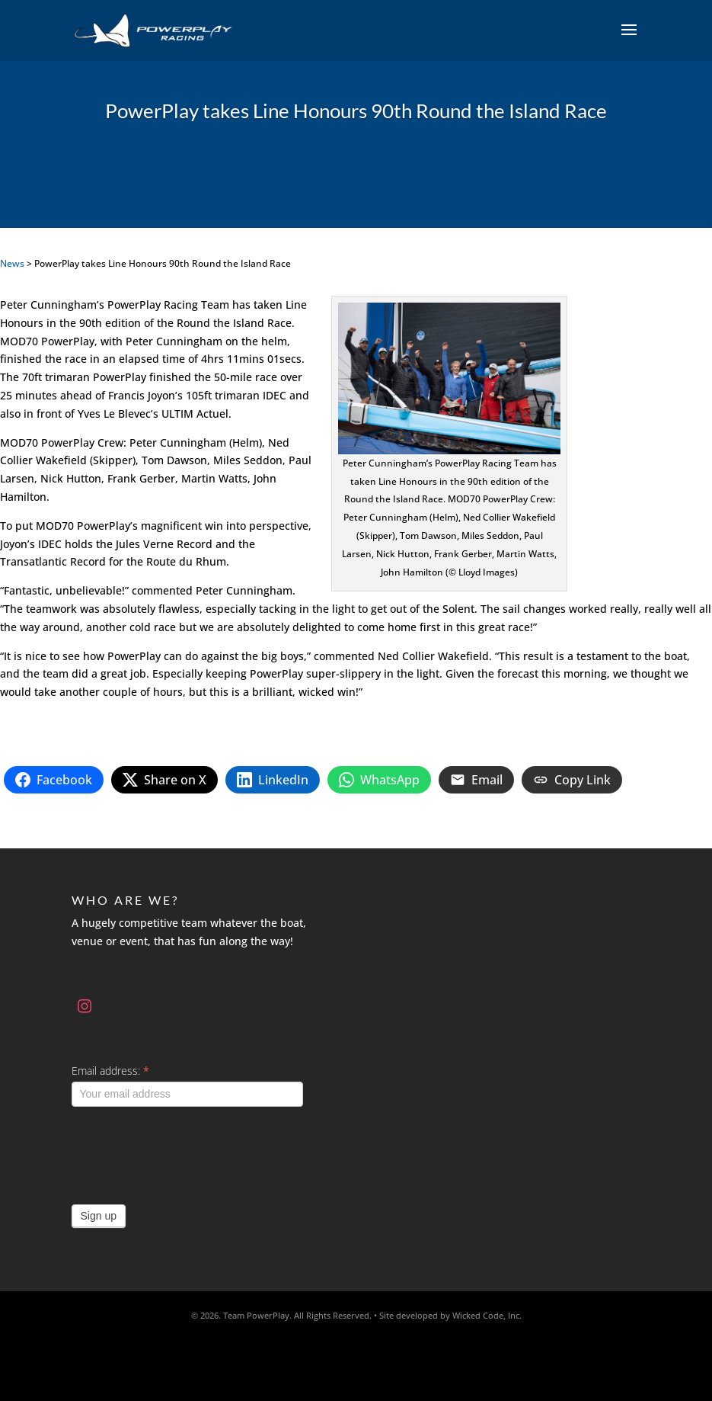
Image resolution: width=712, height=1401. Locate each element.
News (12, 263)
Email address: (110, 1070)
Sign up (99, 1216)
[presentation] (187, 1151)
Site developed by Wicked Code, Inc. (450, 1315)
